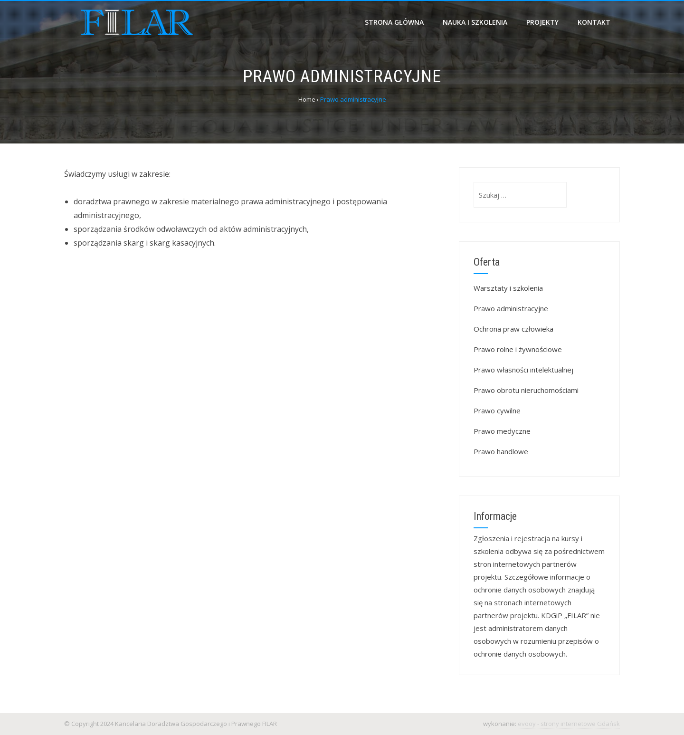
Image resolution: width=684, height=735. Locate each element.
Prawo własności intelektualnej (523, 369)
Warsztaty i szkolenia (508, 288)
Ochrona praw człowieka (513, 329)
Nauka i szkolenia (475, 22)
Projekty (542, 22)
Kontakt (594, 22)
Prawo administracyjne (511, 308)
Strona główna (394, 22)
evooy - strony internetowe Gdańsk (569, 723)
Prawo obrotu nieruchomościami (526, 390)
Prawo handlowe (501, 451)
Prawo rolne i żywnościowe (518, 349)
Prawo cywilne (497, 410)
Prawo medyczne (502, 431)
